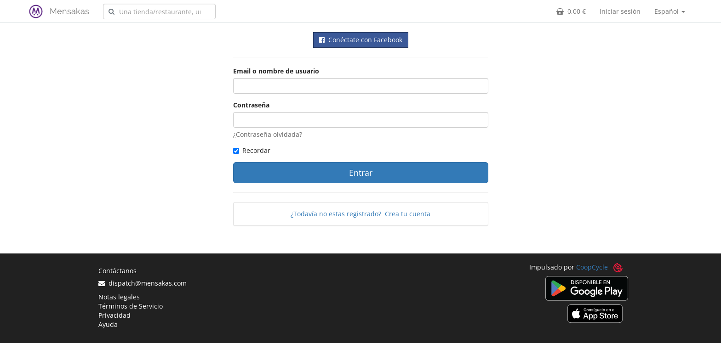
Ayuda (108, 324)
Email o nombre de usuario (276, 71)
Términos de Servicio (130, 306)
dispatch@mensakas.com (142, 283)
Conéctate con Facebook (360, 39)
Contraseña (251, 105)
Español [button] (669, 11)
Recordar (251, 150)
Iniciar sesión (620, 11)
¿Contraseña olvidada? (267, 134)
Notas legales (119, 296)
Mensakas (69, 11)
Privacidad (114, 315)
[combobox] (159, 11)
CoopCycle (592, 267)
